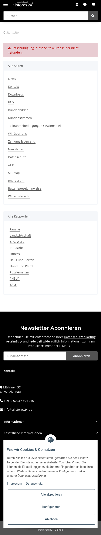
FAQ (11, 102)
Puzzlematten (19, 272)
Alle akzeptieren (51, 494)
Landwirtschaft (20, 235)
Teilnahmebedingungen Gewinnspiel (34, 126)
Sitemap (14, 173)
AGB (11, 165)
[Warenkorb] (93, 4)
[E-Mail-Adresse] (34, 355)
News (12, 79)
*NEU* (14, 278)
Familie (15, 229)
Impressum (16, 181)
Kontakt (13, 87)
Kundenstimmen (20, 118)
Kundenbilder (18, 110)
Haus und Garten (22, 260)
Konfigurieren (51, 507)
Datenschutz (17, 157)
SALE (13, 285)
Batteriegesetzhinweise (24, 188)
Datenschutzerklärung (80, 337)
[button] (77, 4)
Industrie (16, 248)
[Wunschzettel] (85, 4)
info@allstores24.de (17, 409)
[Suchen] (45, 15)
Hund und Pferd (21, 266)
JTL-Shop (58, 529)
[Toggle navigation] (5, 2)
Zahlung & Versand (21, 141)
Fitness (15, 254)
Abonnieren (81, 356)
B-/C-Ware (17, 242)
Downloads (16, 94)
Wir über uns (17, 134)
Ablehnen (51, 519)
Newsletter (16, 149)
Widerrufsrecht (19, 196)
